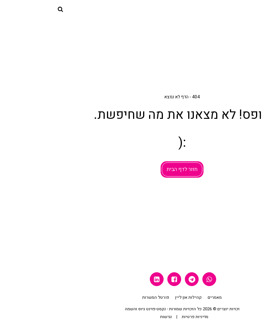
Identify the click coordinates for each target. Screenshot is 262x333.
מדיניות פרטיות (144, 317)
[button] (253, 9)
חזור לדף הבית (131, 169)
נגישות (115, 317)
